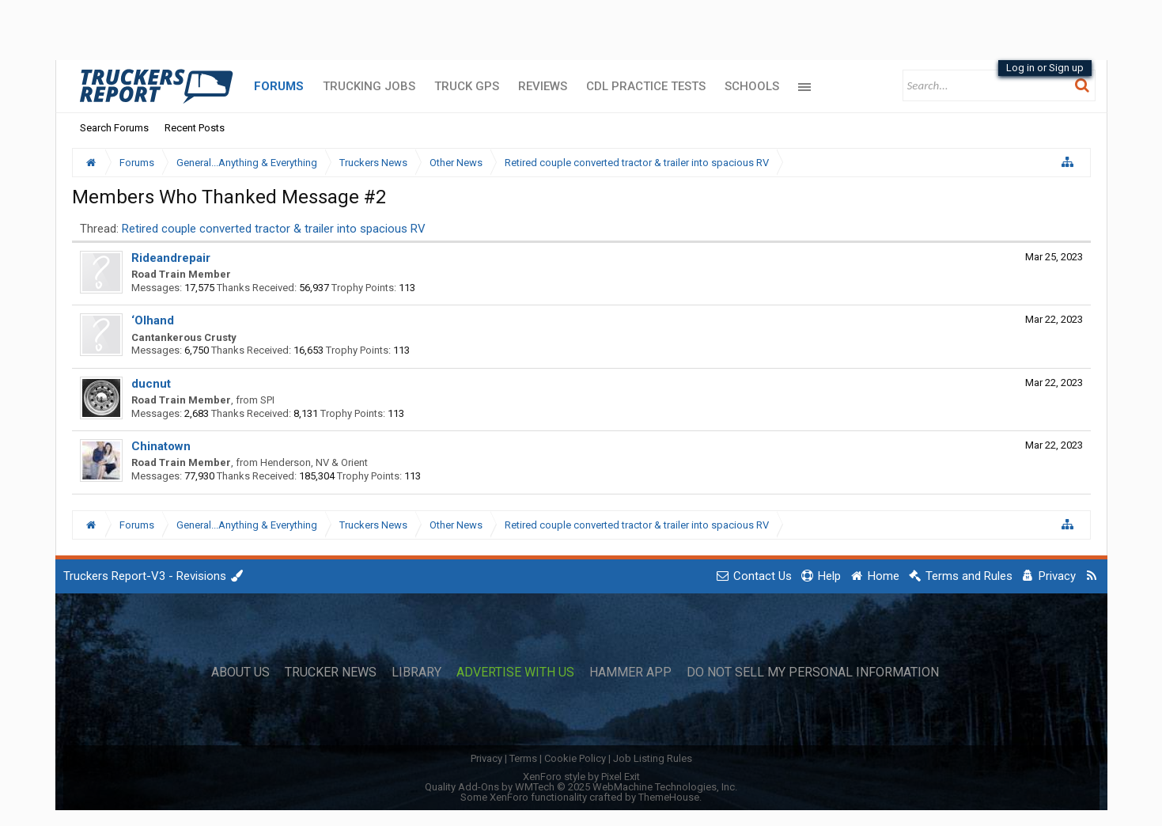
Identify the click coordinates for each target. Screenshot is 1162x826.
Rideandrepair (170, 258)
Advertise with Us (515, 672)
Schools (752, 86)
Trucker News (331, 672)
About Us (240, 672)
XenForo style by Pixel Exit (581, 776)
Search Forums (114, 128)
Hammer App (630, 672)
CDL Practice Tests (646, 86)
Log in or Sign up (1045, 68)
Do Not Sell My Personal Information (813, 672)
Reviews (542, 86)
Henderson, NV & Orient (314, 462)
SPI (267, 400)
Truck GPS (466, 86)
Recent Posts (195, 128)
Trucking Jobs (369, 86)
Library (416, 672)
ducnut (151, 384)
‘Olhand (152, 320)
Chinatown (161, 446)
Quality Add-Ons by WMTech (581, 787)
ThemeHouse (668, 797)
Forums (279, 86)
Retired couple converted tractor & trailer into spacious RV (274, 229)
